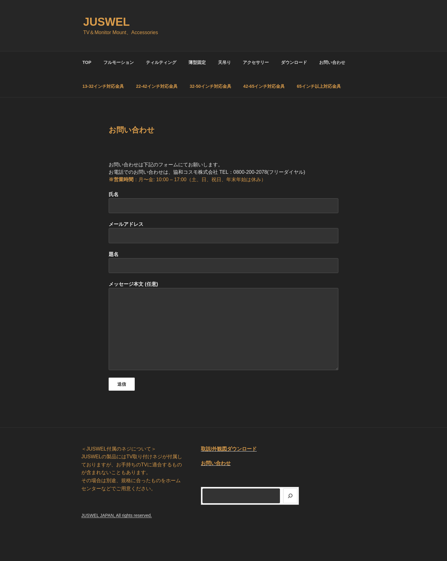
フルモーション (118, 62)
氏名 (223, 202)
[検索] (290, 495)
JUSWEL (106, 22)
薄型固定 (197, 62)
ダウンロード (294, 62)
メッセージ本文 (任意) (223, 325)
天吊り (224, 62)
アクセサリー (256, 62)
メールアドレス (223, 232)
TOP (87, 62)
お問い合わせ (332, 62)
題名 (223, 262)
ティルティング (161, 62)
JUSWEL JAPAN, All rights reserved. (116, 515)
